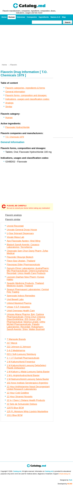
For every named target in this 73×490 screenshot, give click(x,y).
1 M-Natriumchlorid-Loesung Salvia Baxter (28, 379)
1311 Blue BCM (14, 415)
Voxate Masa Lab (15, 237)
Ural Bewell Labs (15, 299)
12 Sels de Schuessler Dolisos (22, 404)
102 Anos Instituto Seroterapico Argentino (27, 383)
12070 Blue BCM (15, 408)
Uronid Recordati (15, 226)
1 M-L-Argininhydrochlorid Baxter (23, 375)
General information (15, 91)
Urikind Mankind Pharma (19, 303)
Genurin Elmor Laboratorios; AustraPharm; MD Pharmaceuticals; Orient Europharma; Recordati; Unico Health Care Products (28, 271)
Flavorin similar (12, 219)
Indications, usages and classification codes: (27, 99)
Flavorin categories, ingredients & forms (25, 88)
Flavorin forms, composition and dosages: (26, 95)
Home (4, 17)
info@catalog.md (64, 474)
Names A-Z (55, 17)
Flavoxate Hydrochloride (17, 127)
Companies (32, 17)
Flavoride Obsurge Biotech (20, 257)
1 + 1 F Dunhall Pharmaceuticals (23, 358)
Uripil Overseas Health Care (21, 310)
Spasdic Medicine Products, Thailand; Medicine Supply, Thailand (25, 284)
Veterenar (21, 17)
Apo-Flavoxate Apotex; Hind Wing (23, 241)
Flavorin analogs (13, 215)
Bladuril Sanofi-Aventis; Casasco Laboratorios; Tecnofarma (23, 245)
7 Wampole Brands (16, 339)
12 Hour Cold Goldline (18, 393)
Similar (8, 106)
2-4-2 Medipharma (16, 350)
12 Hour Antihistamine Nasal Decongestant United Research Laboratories (28, 387)
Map (64, 17)
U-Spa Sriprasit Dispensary (20, 233)
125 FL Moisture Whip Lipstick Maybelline (27, 411)
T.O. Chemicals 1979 (14, 137)
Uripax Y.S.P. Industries (18, 307)
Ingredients (44, 17)
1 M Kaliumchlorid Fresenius (21, 361)
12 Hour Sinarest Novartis (19, 396)
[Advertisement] (36, 43)
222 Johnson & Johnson (19, 347)
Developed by (65, 484)
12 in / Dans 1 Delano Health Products (26, 400)
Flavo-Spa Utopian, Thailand (21, 261)
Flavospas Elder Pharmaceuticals (23, 264)
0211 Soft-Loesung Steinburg (21, 354)
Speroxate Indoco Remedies (21, 295)
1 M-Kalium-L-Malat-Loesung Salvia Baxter (28, 371)
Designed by (66, 480)
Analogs (9, 103)
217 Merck (12, 343)
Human (11, 17)
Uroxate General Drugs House (22, 229)
